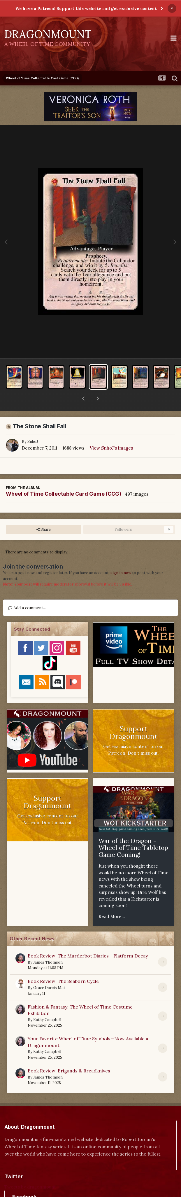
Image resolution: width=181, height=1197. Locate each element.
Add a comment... (27, 592)
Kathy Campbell (47, 1004)
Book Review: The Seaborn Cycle (63, 966)
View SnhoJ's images (111, 433)
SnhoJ (32, 426)
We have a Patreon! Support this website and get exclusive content (86, 8)
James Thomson (48, 947)
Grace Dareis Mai (49, 972)
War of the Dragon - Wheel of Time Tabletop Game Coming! (133, 832)
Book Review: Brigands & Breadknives (69, 1055)
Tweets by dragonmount (30, 1172)
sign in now (120, 557)
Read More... (112, 901)
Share (43, 514)
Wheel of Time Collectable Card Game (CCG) (63, 479)
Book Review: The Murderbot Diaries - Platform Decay (88, 940)
